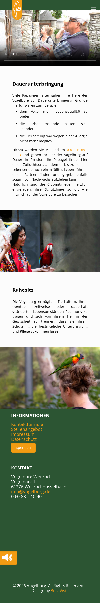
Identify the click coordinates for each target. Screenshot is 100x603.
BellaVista (60, 590)
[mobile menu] (93, 7)
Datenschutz (24, 439)
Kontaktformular (28, 424)
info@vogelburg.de (30, 491)
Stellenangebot (26, 429)
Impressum (23, 434)
